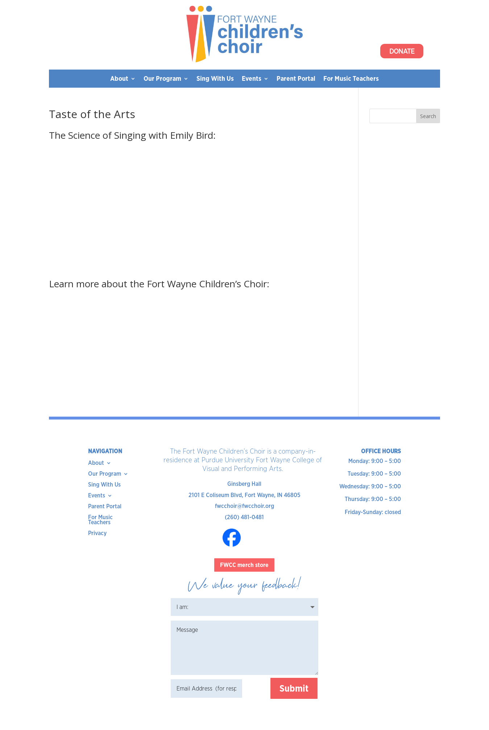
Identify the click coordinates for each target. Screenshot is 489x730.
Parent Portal (296, 79)
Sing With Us (215, 79)
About (119, 79)
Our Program (162, 79)
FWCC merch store (244, 565)
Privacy (97, 534)
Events (251, 79)
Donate (401, 51)
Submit (293, 688)
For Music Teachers (351, 79)
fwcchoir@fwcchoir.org (244, 505)
